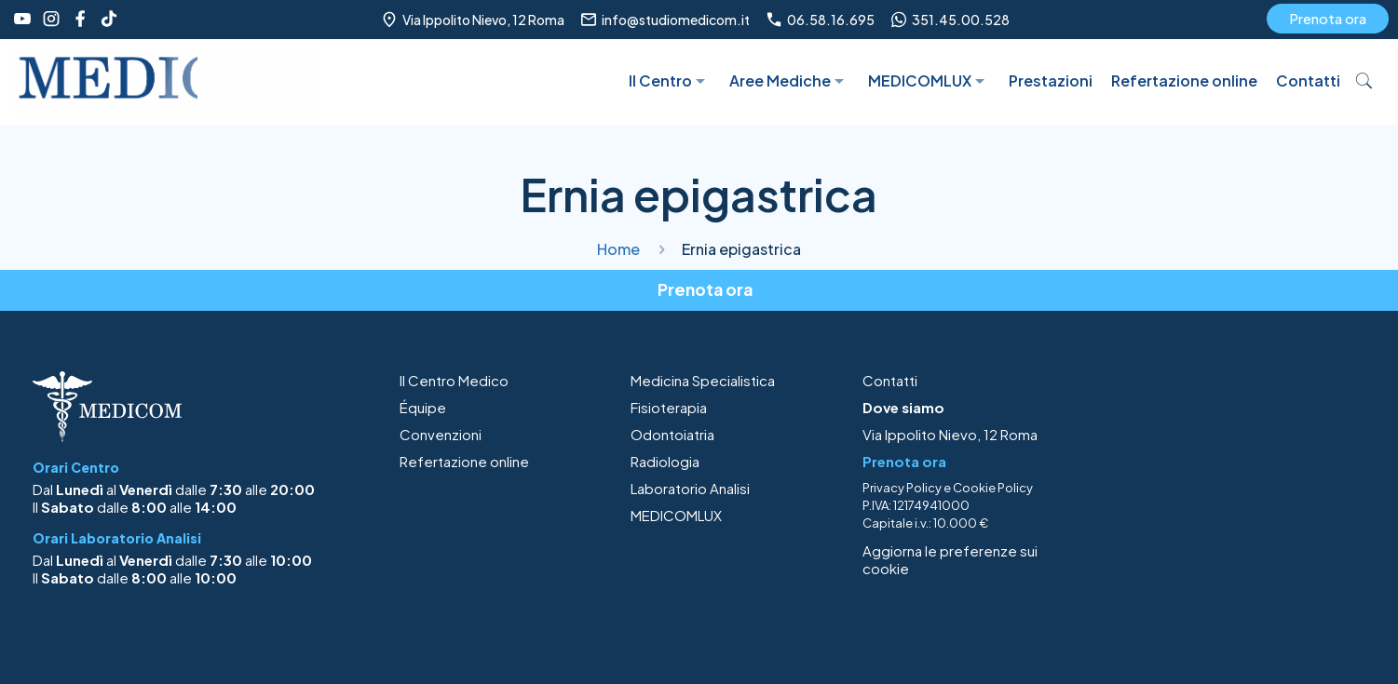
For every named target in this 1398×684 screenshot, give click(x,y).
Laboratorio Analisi (690, 488)
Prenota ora (1327, 18)
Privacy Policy (902, 487)
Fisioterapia (669, 407)
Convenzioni (441, 434)
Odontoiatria (672, 434)
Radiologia (665, 461)
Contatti (889, 380)
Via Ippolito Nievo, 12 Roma (950, 434)
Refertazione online (464, 461)
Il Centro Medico (454, 380)
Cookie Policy (993, 487)
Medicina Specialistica (703, 380)
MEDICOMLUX (676, 515)
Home (618, 249)
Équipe (423, 407)
